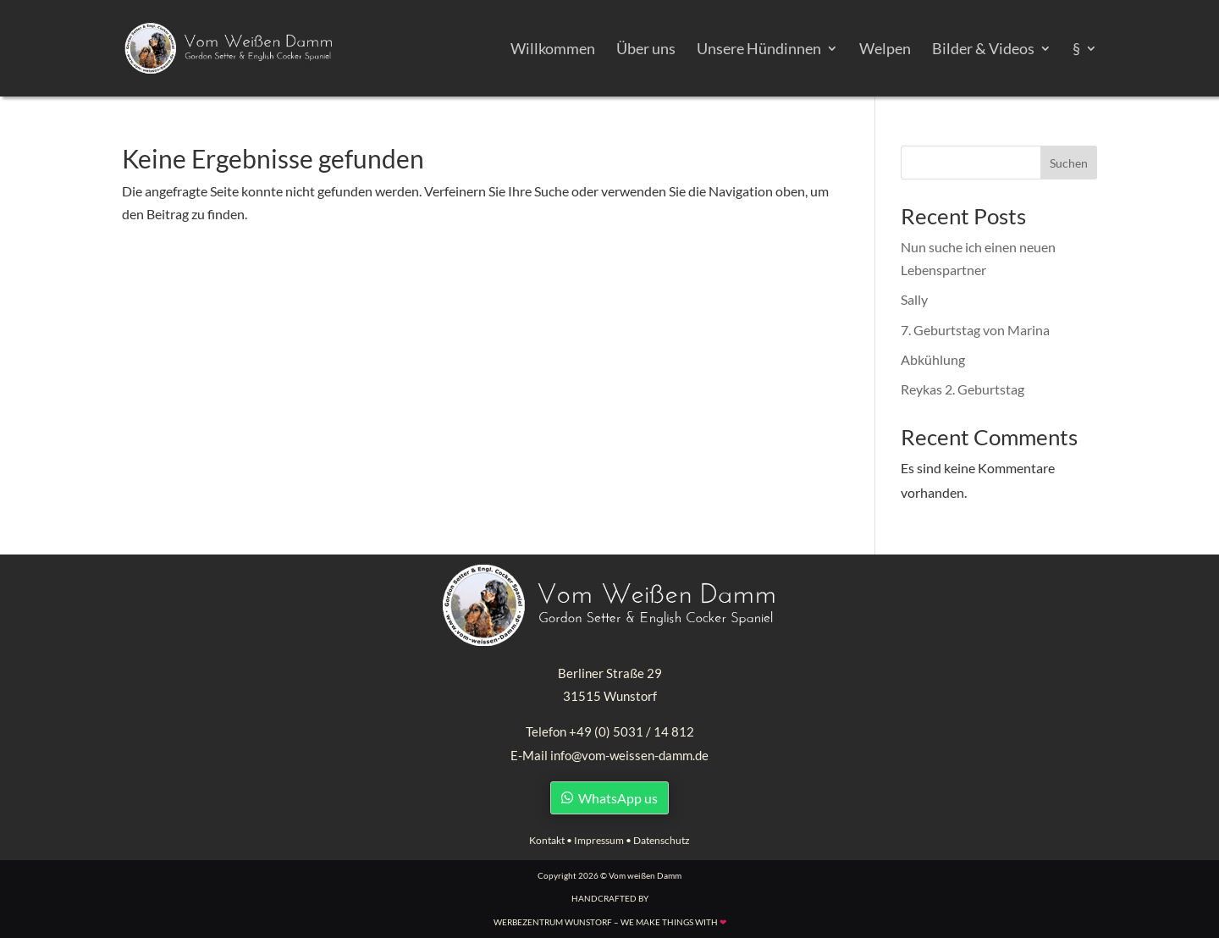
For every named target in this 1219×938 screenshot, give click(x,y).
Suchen (1069, 163)
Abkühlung (933, 359)
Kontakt (547, 840)
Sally (914, 299)
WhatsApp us (618, 798)
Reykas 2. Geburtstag (962, 389)
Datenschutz (661, 840)
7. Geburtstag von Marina (975, 330)
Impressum (599, 840)
